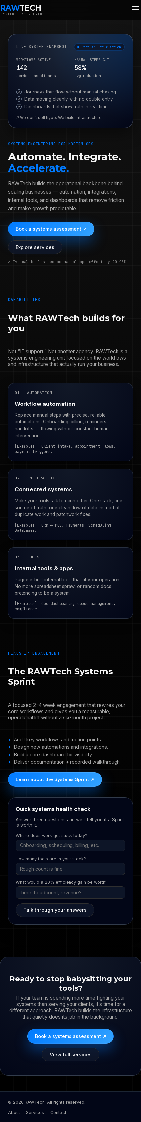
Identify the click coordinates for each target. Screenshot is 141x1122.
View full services (71, 1054)
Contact (58, 1112)
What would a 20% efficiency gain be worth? (62, 882)
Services (35, 1112)
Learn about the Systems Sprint (55, 779)
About (14, 1112)
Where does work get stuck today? (51, 835)
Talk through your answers (55, 910)
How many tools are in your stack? (51, 858)
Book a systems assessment (51, 229)
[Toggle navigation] (135, 9)
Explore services (35, 247)
